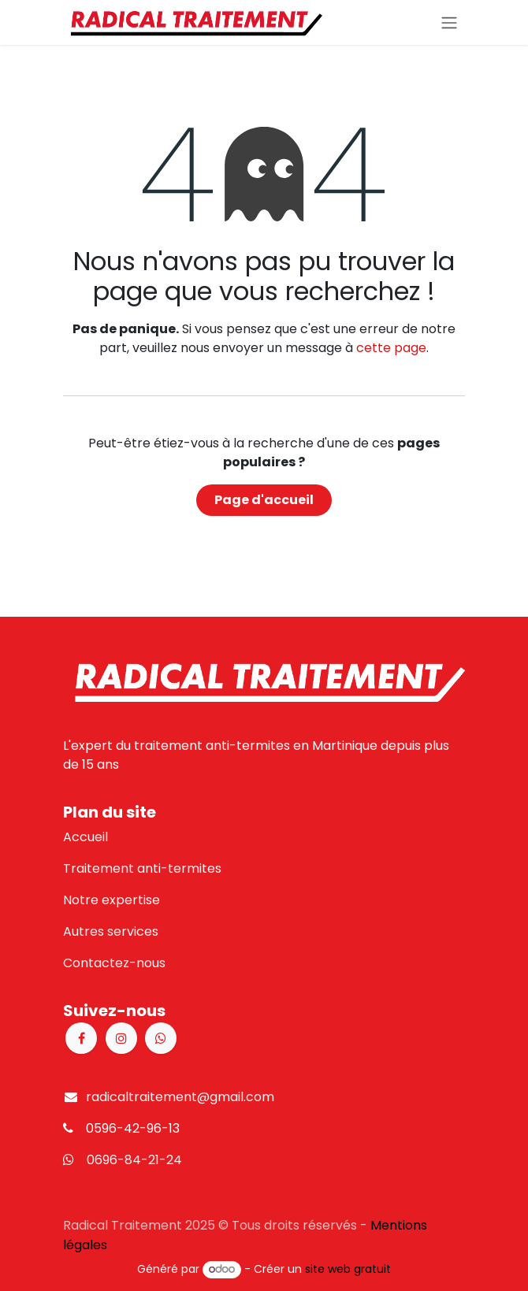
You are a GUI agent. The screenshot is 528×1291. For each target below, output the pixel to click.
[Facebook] (81, 1038)
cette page (391, 348)
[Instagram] (121, 1038)
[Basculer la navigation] (449, 22)
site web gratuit (348, 1269)
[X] (161, 1038)
